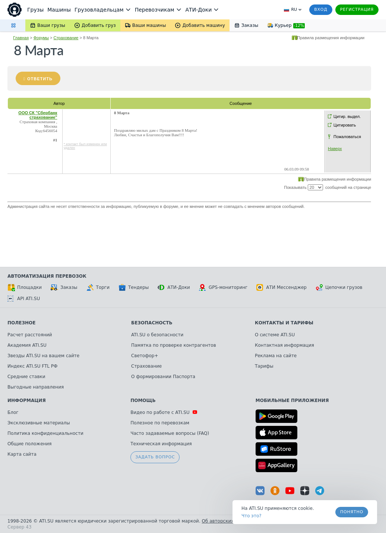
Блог (13, 412)
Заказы (64, 287)
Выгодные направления (35, 387)
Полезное (21, 322)
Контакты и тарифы (284, 322)
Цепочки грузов (339, 287)
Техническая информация (161, 443)
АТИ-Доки (174, 287)
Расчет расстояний (29, 334)
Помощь (142, 400)
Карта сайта (22, 454)
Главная (21, 37)
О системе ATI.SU (275, 334)
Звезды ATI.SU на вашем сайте (43, 355)
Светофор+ (144, 355)
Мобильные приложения (292, 400)
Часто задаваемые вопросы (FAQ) (169, 433)
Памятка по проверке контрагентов (173, 345)
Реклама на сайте (276, 355)
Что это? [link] (251, 515)
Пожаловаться (347, 136)
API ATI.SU (23, 299)
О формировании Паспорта (163, 376)
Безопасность (152, 322)
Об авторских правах (227, 521)
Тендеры (133, 287)
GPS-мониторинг (223, 287)
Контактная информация (284, 345)
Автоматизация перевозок (46, 276)
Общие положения (29, 443)
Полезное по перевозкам (159, 423)
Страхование (66, 37)
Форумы (41, 37)
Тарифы (264, 366)
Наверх (335, 148)
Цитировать (344, 125)
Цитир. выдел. (347, 116)
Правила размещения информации (331, 37)
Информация (26, 400)
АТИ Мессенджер (281, 287)
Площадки (24, 287)
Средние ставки (26, 376)
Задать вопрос (155, 457)
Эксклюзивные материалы (38, 423)
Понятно (351, 511)
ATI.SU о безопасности (157, 334)
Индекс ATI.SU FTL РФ (32, 366)
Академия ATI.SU (27, 345)
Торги (98, 287)
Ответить (40, 79)
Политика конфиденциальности (45, 433)
